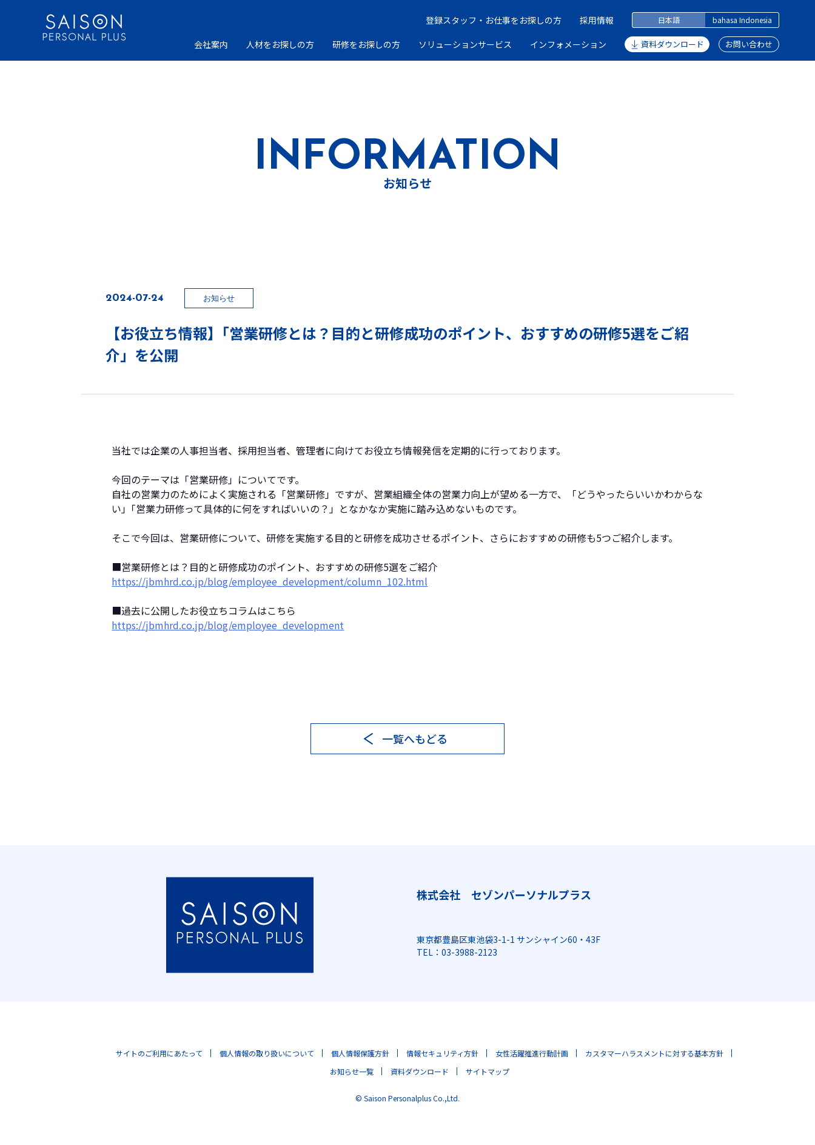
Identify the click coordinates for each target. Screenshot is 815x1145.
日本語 (669, 20)
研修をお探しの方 (366, 44)
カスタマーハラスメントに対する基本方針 (654, 1053)
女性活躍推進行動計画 (531, 1053)
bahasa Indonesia (742, 20)
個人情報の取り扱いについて (267, 1053)
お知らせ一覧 (352, 1071)
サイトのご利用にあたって (159, 1053)
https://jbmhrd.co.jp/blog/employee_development (228, 625)
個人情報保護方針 (360, 1053)
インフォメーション (568, 44)
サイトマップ (487, 1071)
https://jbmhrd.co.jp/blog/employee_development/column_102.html (270, 581)
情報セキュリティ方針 (442, 1053)
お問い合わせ (749, 44)
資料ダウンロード (672, 44)
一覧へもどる (415, 738)
